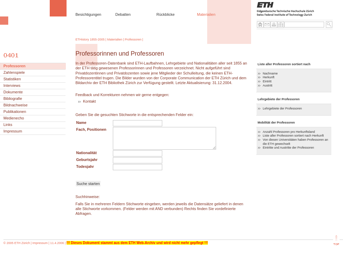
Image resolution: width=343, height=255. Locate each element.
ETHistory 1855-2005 (90, 39)
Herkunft (268, 77)
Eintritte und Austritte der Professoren (288, 147)
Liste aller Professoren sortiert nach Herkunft (293, 135)
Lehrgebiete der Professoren (282, 108)
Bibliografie (12, 99)
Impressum (12, 131)
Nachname (270, 73)
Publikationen (14, 112)
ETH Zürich (22, 243)
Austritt (267, 85)
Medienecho (13, 118)
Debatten (123, 14)
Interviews (12, 86)
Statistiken (12, 79)
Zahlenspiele (14, 72)
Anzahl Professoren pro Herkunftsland (289, 132)
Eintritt (267, 81)
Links (7, 125)
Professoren (133, 39)
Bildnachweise (15, 105)
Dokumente (13, 92)
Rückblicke (165, 14)
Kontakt (89, 101)
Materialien (206, 14)
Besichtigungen (88, 14)
